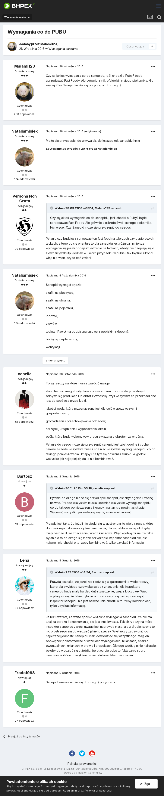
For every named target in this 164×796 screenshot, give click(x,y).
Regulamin (70, 790)
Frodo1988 (25, 672)
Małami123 (48, 44)
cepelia (25, 374)
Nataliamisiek (25, 131)
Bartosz (24, 476)
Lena (24, 560)
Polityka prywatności (82, 763)
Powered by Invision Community (82, 772)
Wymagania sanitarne (63, 48)
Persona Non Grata (25, 198)
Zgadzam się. (149, 784)
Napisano (64, 66)
